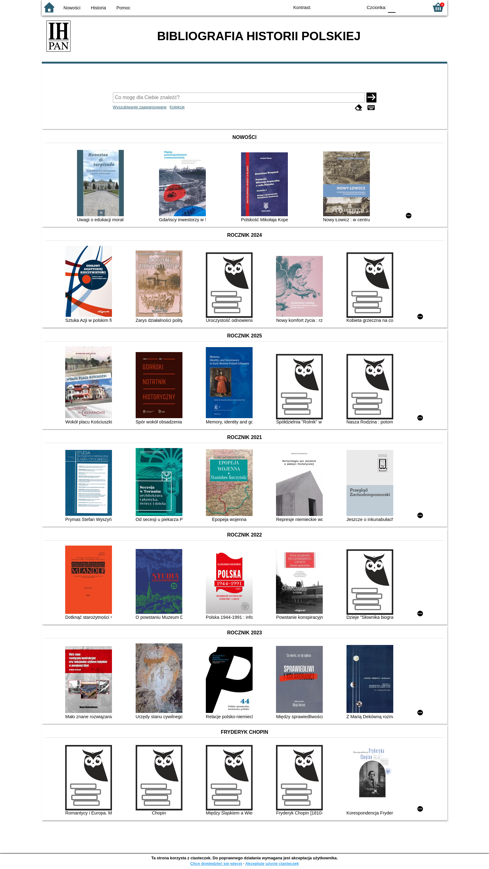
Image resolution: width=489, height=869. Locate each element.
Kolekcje (177, 107)
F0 (392, 7)
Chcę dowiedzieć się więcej (216, 863)
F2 (417, 7)
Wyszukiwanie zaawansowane (140, 107)
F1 (402, 7)
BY (356, 7)
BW (331, 7)
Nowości (72, 7)
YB (343, 7)
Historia (98, 7)
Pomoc (123, 7)
